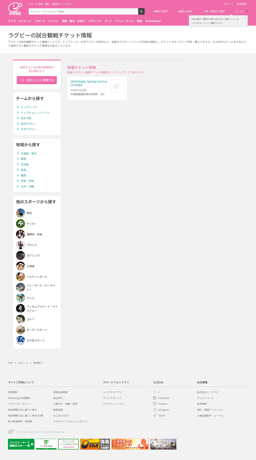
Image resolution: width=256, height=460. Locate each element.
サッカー (32, 223)
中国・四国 (27, 181)
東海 (23, 170)
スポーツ (40, 21)
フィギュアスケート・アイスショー (42, 308)
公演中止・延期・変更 (65, 403)
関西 (23, 175)
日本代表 (26, 118)
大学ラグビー (28, 129)
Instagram (163, 409)
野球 (29, 213)
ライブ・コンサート (19, 21)
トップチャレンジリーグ (35, 113)
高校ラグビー (28, 124)
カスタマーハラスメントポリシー (71, 421)
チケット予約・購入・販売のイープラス (50, 4)
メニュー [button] (239, 11)
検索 (144, 13)
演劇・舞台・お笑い (73, 21)
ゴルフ (30, 319)
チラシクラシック (112, 398)
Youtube (162, 403)
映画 (139, 21)
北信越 (25, 164)
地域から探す (161, 11)
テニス (30, 298)
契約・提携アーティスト (210, 409)
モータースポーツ (37, 330)
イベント (53, 21)
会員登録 (241, 3)
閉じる (245, 17)
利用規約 (13, 392)
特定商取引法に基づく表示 (22, 409)
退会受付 (58, 398)
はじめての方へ (61, 415)
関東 (23, 159)
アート (108, 21)
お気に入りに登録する (40, 80)
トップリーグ (28, 107)
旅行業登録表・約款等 (20, 421)
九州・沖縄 (27, 186)
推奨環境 (58, 409)
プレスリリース (205, 398)
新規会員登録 (60, 392)
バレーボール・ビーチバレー (41, 287)
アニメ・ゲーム (124, 21)
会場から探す (185, 11)
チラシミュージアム (113, 403)
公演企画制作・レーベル (210, 415)
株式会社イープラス (207, 392)
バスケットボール (37, 277)
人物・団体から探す (214, 11)
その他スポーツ (36, 340)
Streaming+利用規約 (19, 398)
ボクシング (33, 255)
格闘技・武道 (34, 234)
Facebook (163, 398)
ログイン (228, 3)
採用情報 (202, 403)
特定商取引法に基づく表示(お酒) (25, 415)
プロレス (32, 245)
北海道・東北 (28, 153)
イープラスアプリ (112, 392)
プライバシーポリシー (20, 403)
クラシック (94, 21)
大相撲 (30, 266)
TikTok (161, 415)
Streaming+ (153, 21)
